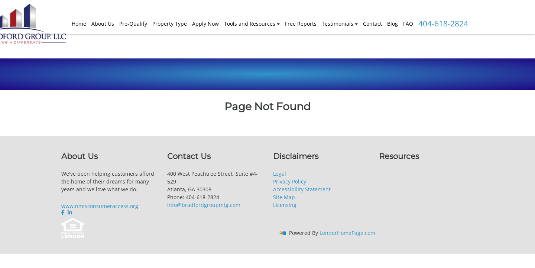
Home (79, 23)
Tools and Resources (249, 23)
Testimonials (337, 23)
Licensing (284, 204)
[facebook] (63, 212)
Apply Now (205, 23)
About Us (102, 23)
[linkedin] (70, 212)
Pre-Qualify (133, 23)
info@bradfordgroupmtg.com (203, 204)
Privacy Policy (289, 181)
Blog (392, 23)
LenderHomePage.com (347, 232)
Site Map (284, 197)
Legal (279, 173)
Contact (372, 23)
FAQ (408, 23)
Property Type (169, 23)
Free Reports (301, 23)
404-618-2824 (443, 23)
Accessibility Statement (302, 189)
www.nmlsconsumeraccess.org (99, 206)
